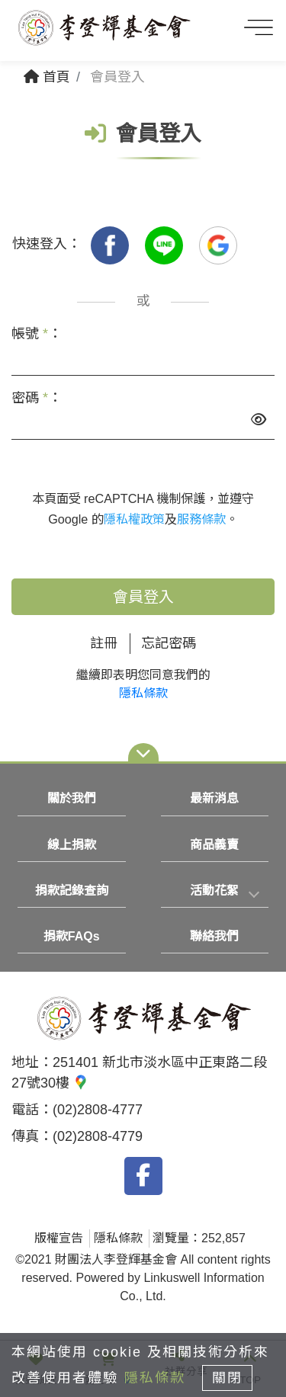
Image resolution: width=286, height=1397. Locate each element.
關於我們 (71, 798)
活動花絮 (214, 890)
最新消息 (214, 798)
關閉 (227, 1378)
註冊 (103, 643)
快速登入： (46, 244)
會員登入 (143, 596)
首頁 (47, 77)
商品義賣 (214, 844)
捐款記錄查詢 (71, 890)
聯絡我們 (214, 936)
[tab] (215, 891)
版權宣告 (58, 1238)
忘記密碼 (168, 643)
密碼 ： (36, 397)
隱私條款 (143, 693)
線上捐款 (71, 844)
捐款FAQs (71, 936)
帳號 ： (36, 333)
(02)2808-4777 (98, 1109)
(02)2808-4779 (98, 1136)
